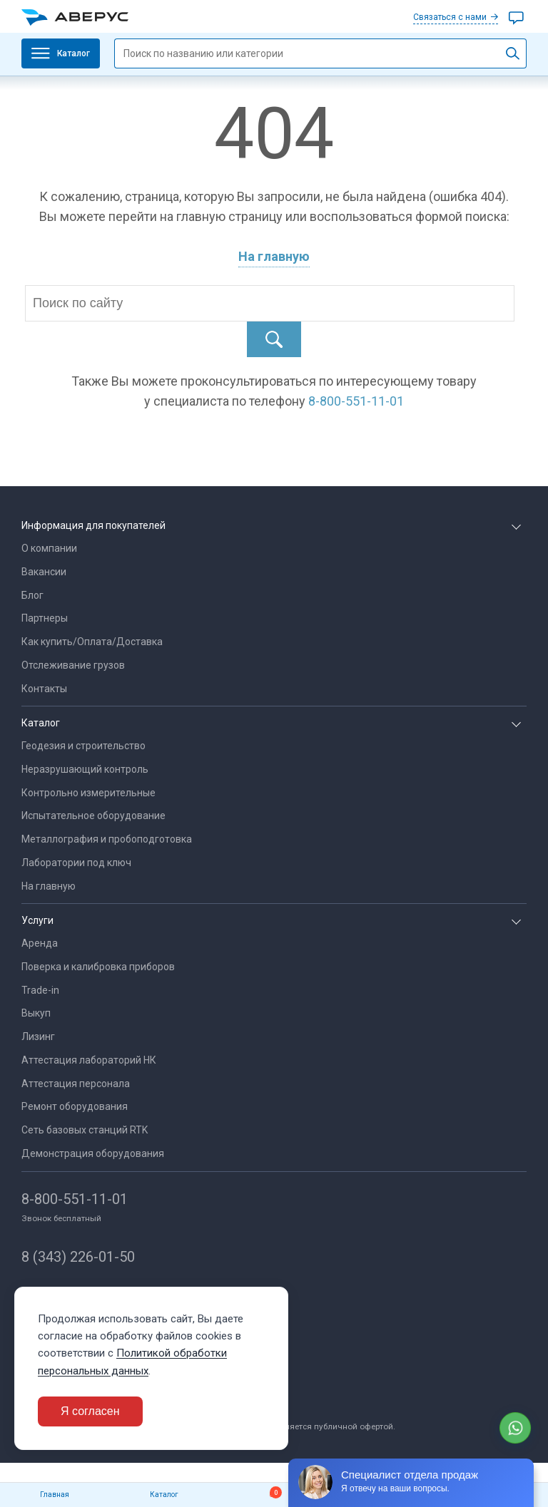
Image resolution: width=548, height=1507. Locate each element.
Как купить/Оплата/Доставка (92, 641)
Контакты (44, 688)
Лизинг (38, 1036)
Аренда (39, 943)
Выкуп (36, 1013)
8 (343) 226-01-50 (78, 1256)
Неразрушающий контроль (84, 769)
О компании (49, 548)
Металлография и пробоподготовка (106, 839)
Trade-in (40, 990)
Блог (32, 595)
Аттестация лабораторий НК (88, 1060)
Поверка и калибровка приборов (98, 966)
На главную (274, 256)
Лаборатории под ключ (76, 862)
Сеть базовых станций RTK (84, 1130)
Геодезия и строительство (83, 745)
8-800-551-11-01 (74, 1199)
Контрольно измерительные (88, 792)
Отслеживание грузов (73, 665)
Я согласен (90, 1411)
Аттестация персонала (75, 1083)
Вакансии (43, 571)
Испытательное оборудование (93, 815)
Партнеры (44, 618)
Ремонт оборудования (74, 1106)
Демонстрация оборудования (92, 1153)
